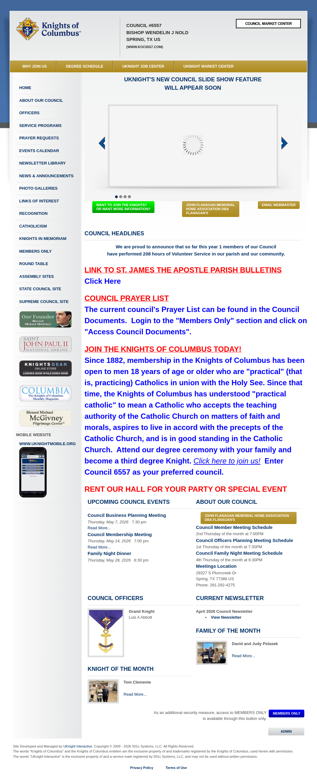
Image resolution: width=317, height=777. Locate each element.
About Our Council (41, 100)
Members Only (35, 251)
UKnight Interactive (77, 746)
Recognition (33, 213)
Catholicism (33, 226)
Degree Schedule (84, 66)
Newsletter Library (42, 163)
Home (25, 87)
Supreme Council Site (43, 301)
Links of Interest (39, 201)
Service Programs (40, 125)
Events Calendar (39, 150)
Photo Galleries (38, 188)
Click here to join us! (226, 461)
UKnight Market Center (209, 66)
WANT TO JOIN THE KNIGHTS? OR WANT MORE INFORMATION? (123, 207)
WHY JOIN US (34, 66)
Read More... (99, 528)
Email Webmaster (279, 205)
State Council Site (40, 289)
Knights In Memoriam (42, 238)
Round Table (33, 263)
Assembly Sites (36, 276)
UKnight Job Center (143, 66)
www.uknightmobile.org (47, 469)
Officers (29, 113)
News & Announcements (46, 176)
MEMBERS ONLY (286, 713)
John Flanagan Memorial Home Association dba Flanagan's (210, 209)
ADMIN (286, 731)
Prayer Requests (39, 138)
